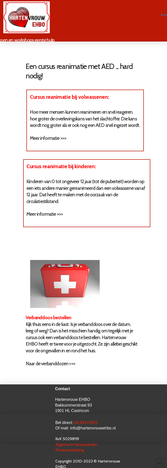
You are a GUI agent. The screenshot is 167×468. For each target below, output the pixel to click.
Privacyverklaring (69, 450)
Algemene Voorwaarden (76, 444)
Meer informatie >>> (48, 138)
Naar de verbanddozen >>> (50, 363)
